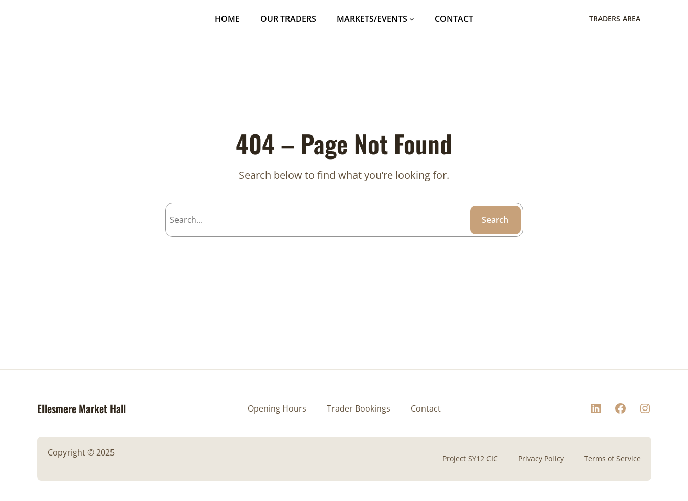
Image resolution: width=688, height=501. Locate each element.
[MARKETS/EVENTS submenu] (411, 18)
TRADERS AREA (614, 19)
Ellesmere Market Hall (81, 408)
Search (495, 219)
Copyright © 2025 (81, 452)
